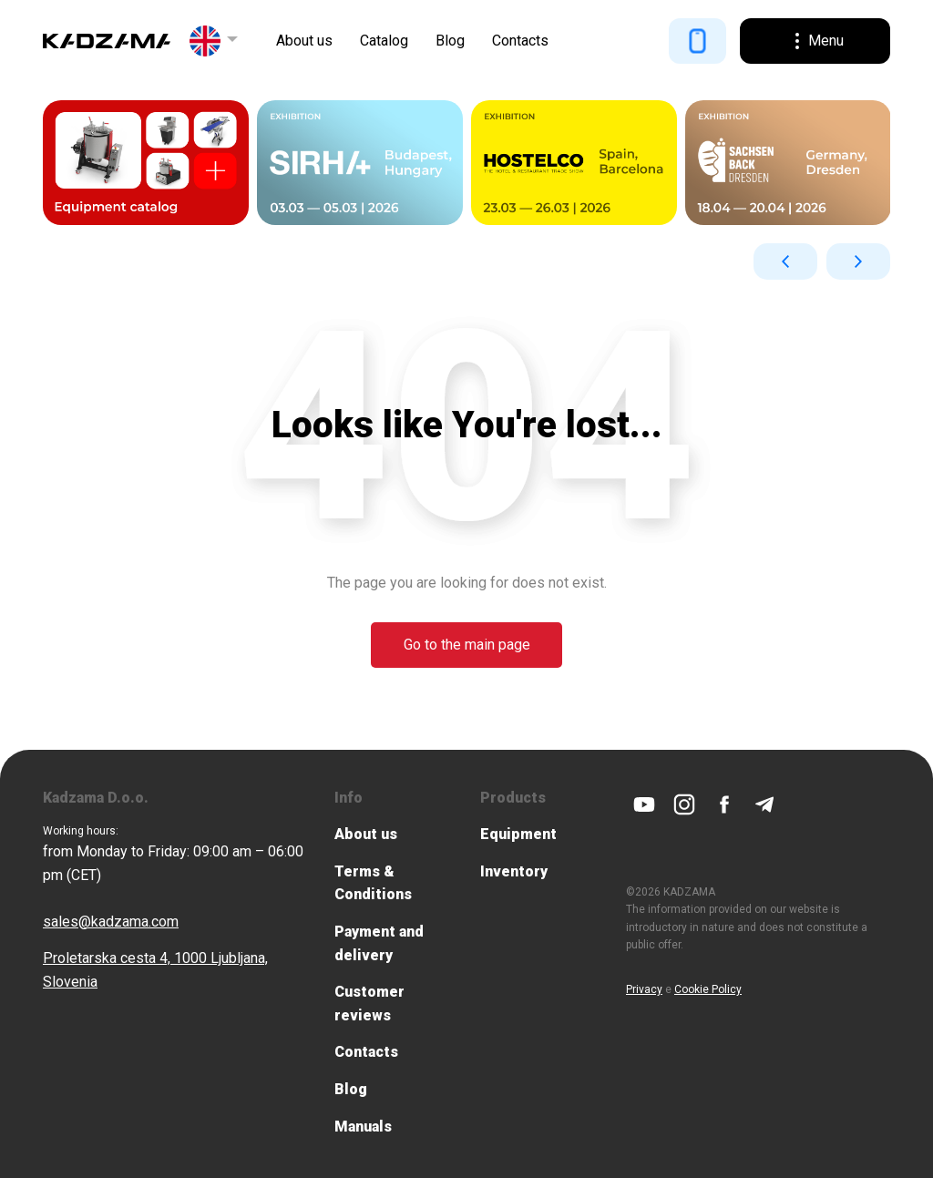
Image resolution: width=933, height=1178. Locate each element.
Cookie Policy (708, 988)
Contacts (520, 40)
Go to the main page (467, 643)
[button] (214, 41)
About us (304, 40)
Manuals (363, 1125)
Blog (450, 40)
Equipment (518, 834)
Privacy (644, 988)
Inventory (514, 870)
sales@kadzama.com (111, 920)
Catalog (384, 40)
